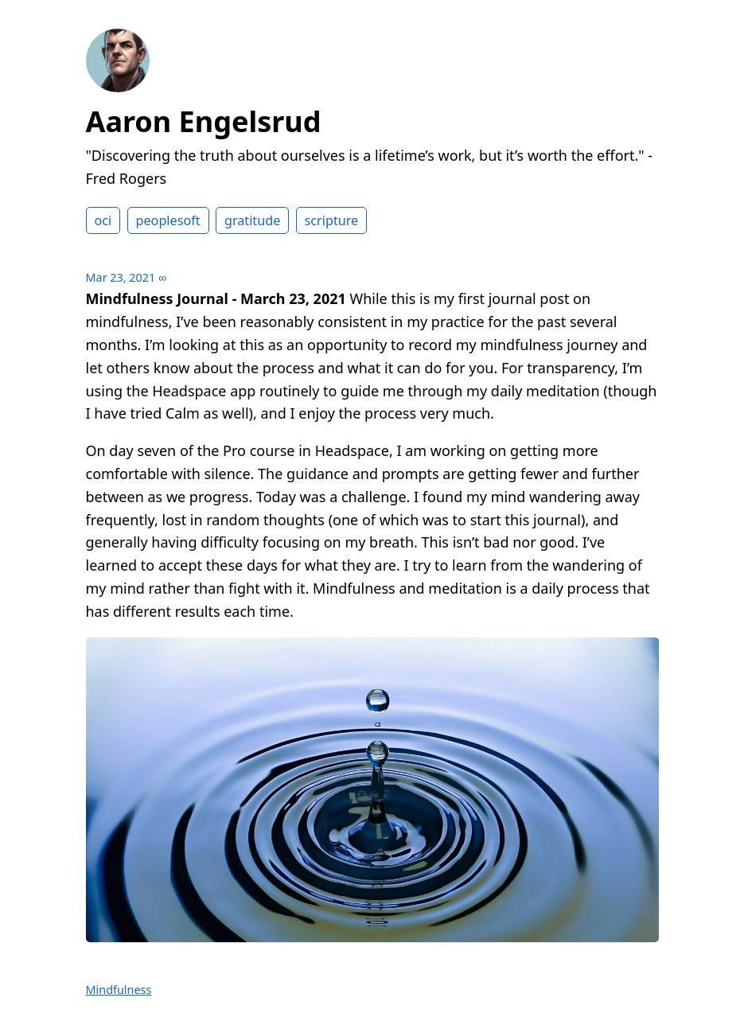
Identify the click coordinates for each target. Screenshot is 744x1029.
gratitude (252, 220)
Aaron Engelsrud (203, 121)
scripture (332, 220)
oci (103, 220)
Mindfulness (119, 989)
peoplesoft (168, 220)
